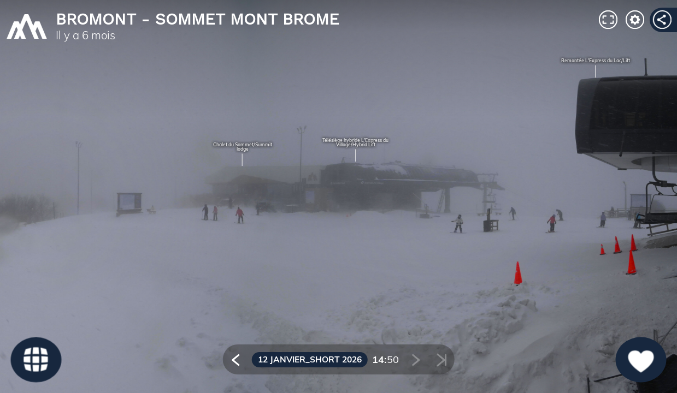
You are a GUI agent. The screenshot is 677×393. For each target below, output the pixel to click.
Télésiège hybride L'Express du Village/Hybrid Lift (355, 142)
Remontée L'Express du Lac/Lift (595, 60)
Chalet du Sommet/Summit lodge (242, 147)
